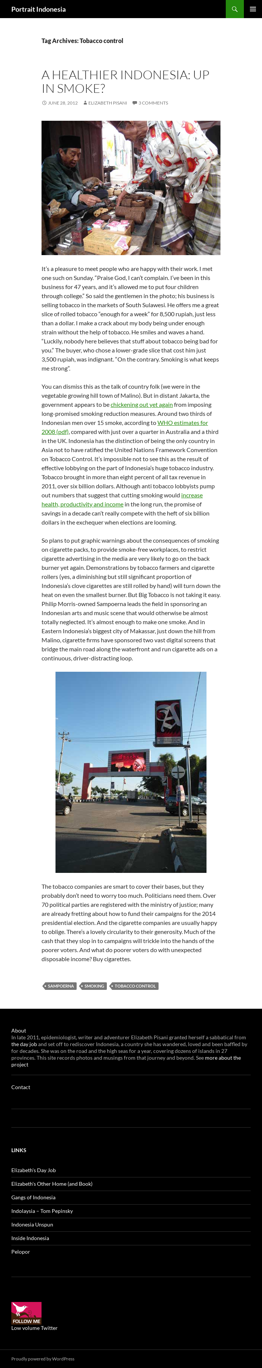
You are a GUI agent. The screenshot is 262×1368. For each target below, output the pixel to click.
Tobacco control (135, 985)
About (18, 1030)
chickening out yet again (142, 404)
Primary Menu (253, 9)
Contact (20, 1087)
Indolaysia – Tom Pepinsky (42, 1211)
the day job (24, 1044)
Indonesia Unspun (32, 1224)
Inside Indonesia (30, 1238)
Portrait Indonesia (38, 9)
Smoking (94, 985)
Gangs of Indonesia (33, 1197)
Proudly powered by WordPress (42, 1359)
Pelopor (20, 1251)
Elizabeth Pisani (107, 103)
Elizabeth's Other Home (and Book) (51, 1183)
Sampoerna (61, 985)
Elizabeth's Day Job (33, 1170)
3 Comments (153, 103)
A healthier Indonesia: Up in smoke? (126, 81)
